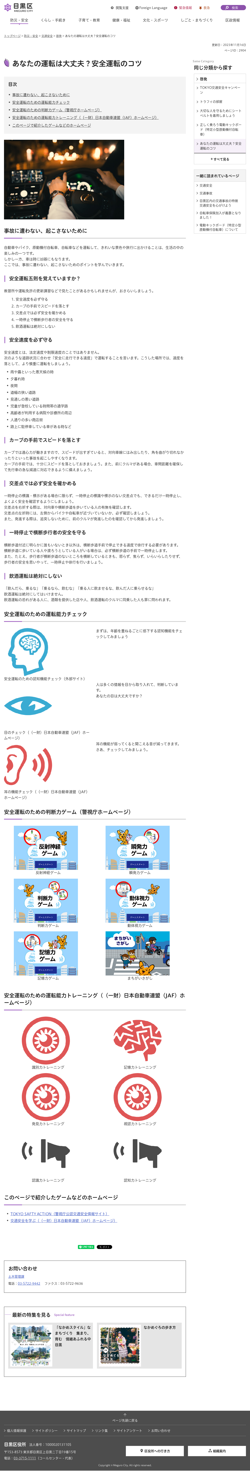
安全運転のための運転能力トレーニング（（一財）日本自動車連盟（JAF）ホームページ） (85, 118)
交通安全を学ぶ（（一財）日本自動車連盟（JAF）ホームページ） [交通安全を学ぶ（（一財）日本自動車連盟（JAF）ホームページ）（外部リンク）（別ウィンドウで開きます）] (63, 1221)
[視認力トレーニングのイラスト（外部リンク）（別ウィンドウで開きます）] (140, 1076)
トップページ (12, 36)
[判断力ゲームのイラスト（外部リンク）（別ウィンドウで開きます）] (48, 882)
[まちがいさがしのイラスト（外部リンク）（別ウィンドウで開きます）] (140, 934)
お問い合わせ (160, 1431)
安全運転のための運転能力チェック (41, 103)
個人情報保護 (16, 1431)
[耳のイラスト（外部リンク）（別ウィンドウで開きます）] (30, 744)
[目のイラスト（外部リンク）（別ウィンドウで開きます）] (30, 685)
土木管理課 (16, 1277)
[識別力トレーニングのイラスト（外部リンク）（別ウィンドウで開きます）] (48, 1020)
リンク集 (101, 1431)
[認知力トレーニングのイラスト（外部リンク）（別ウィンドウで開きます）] (140, 1133)
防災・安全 (31, 36)
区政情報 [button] (232, 20)
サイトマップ (76, 1431)
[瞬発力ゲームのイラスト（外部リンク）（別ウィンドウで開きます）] (140, 829)
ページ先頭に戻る (125, 1421)
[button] (119, 8)
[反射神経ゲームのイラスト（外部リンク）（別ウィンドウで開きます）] (48, 829)
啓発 (59, 36)
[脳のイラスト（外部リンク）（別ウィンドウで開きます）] (30, 631)
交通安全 (47, 36)
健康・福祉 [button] (121, 20)
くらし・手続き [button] (53, 20)
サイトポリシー (46, 1431)
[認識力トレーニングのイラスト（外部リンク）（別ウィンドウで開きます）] (48, 1133)
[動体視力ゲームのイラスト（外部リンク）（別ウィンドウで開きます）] (140, 882)
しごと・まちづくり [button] (197, 20)
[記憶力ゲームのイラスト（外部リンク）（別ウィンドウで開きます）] (48, 934)
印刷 (207, 45)
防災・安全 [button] (19, 20)
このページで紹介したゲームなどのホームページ (51, 126)
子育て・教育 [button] (89, 20)
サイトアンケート (129, 1431)
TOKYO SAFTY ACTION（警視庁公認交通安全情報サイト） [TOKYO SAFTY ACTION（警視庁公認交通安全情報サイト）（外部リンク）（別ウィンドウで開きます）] (59, 1214)
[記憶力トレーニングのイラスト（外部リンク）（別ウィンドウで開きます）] (140, 1020)
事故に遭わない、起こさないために (41, 95)
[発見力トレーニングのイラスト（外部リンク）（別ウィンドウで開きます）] (48, 1076)
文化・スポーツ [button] (155, 20)
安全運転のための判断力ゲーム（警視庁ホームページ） (57, 110)
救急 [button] (207, 7)
